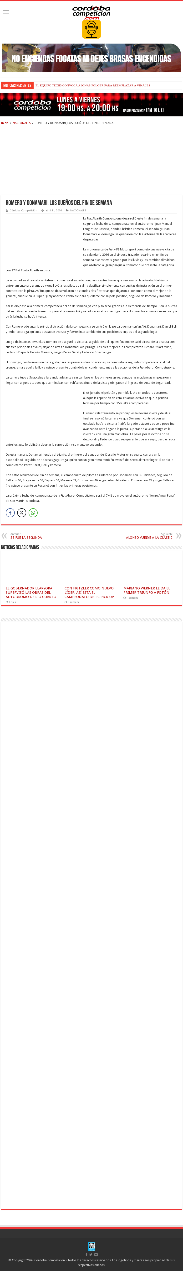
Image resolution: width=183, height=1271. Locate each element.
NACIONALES (22, 123)
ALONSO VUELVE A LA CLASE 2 (148, 536)
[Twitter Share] (21, 512)
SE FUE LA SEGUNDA (34, 536)
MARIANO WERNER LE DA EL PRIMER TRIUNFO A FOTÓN (146, 590)
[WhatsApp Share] (33, 512)
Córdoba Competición (23, 210)
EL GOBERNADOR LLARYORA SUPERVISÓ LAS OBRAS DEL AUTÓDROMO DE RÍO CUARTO (31, 592)
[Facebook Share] (10, 512)
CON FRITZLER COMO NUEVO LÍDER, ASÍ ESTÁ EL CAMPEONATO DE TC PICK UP (89, 592)
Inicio (5, 123)
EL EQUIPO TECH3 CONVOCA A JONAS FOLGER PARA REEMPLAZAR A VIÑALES (93, 85)
